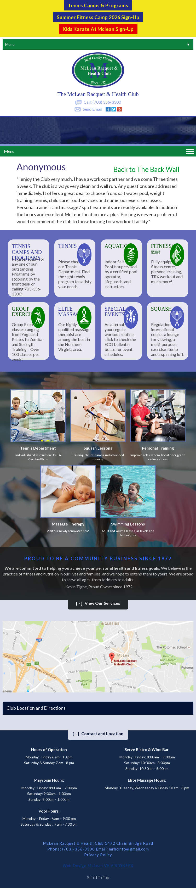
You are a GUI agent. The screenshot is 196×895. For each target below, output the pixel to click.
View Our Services (98, 602)
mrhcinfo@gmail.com (128, 848)
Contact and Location (98, 732)
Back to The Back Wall (146, 168)
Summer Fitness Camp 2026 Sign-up (98, 17)
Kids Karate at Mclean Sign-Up (98, 28)
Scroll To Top (98, 876)
